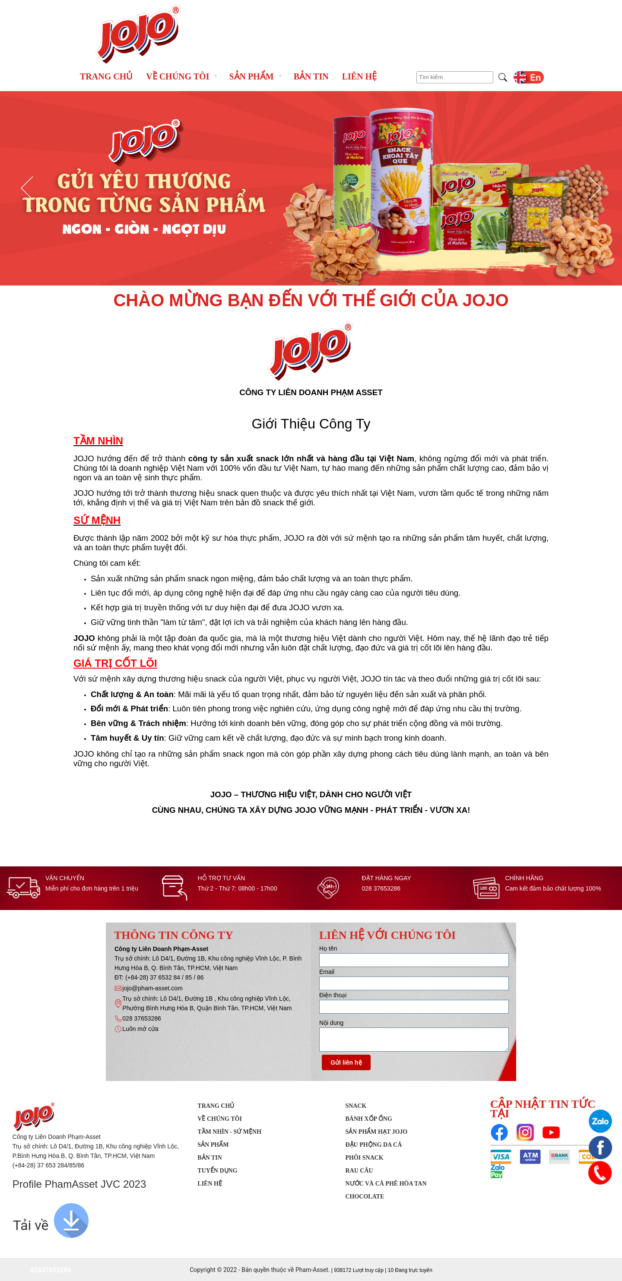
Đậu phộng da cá (373, 1144)
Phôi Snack (364, 1157)
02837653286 (50, 1269)
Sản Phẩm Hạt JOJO (376, 1132)
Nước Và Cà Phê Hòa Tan (385, 1183)
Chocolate (364, 1196)
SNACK (355, 1106)
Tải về (31, 1225)
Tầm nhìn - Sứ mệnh (229, 1132)
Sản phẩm (251, 76)
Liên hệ (359, 76)
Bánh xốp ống (368, 1119)
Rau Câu (359, 1170)
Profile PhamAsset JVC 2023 (79, 1184)
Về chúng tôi (177, 76)
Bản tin (311, 76)
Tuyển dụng (217, 1170)
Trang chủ (106, 76)
